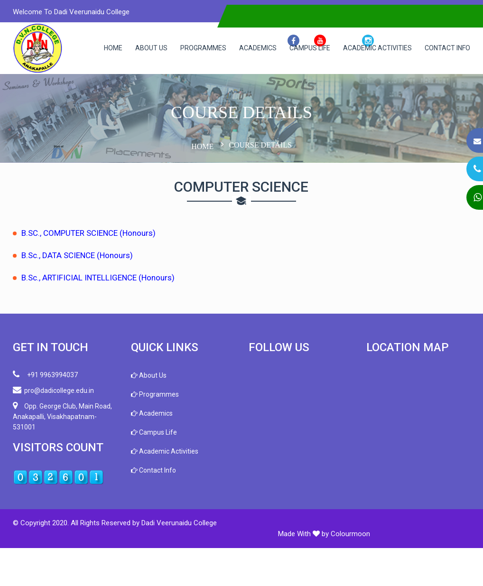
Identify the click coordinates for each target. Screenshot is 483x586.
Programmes (196, 48)
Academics (250, 48)
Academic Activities (370, 48)
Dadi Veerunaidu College (187, 571)
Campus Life (302, 48)
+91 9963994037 (53, 423)
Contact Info (119, 99)
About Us (144, 48)
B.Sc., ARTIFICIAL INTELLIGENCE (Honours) (106, 326)
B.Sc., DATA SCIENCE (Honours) (85, 304)
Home (106, 48)
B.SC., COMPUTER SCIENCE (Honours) (96, 282)
